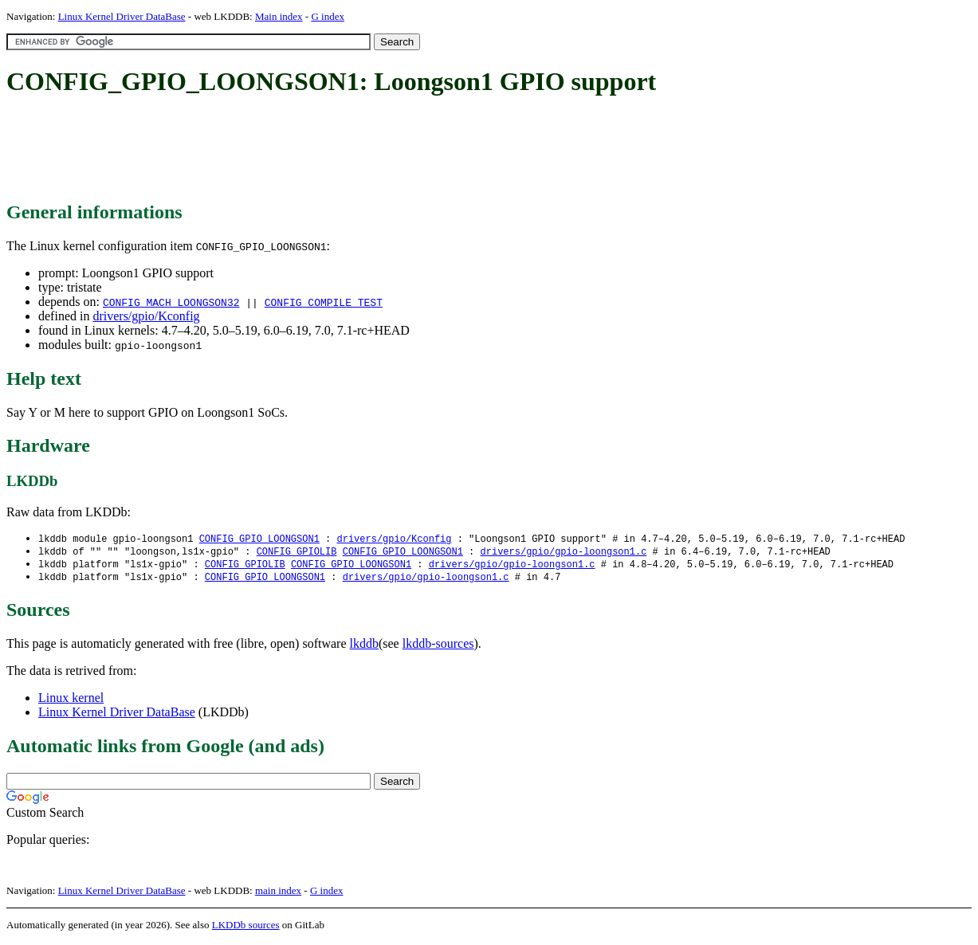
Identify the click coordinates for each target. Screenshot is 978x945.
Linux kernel (71, 701)
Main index (279, 16)
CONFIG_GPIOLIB (297, 552)
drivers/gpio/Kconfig (145, 316)
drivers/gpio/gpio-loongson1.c (563, 552)
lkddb (364, 646)
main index (278, 894)
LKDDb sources (246, 928)
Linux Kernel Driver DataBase (122, 16)
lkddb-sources (438, 646)
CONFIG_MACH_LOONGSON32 (171, 302)
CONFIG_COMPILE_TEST (324, 302)
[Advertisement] (296, 150)
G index (327, 16)
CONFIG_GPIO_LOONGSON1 (259, 539)
